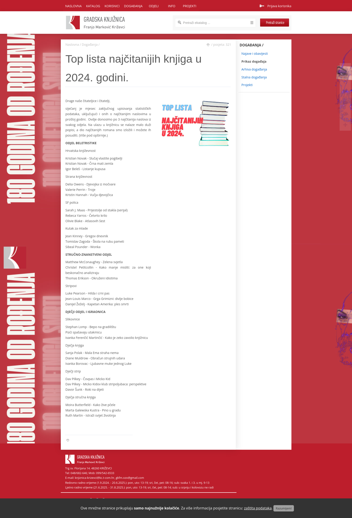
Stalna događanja (254, 77)
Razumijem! (284, 508)
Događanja (90, 44)
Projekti (247, 85)
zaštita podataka (258, 508)
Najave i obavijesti (254, 53)
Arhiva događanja (254, 69)
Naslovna (73, 6)
